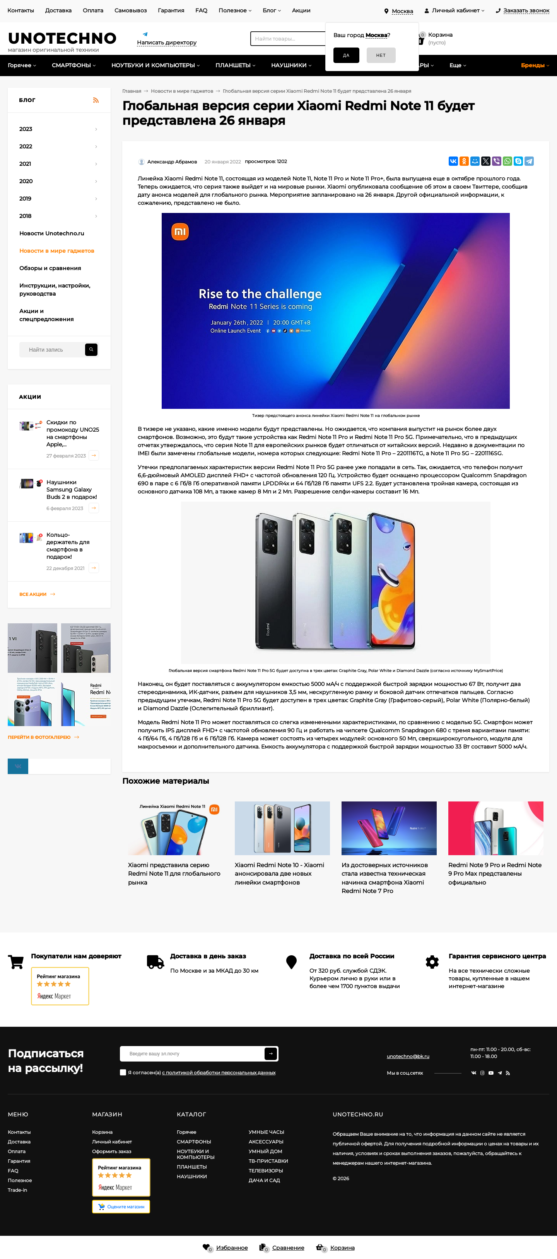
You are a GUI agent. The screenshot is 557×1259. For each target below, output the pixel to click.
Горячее (186, 1132)
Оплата (93, 10)
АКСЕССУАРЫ (266, 1142)
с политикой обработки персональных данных (218, 1072)
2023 (25, 129)
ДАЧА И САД (264, 1180)
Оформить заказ (111, 1151)
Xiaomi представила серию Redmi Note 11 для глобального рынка (174, 873)
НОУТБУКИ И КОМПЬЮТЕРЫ (196, 1154)
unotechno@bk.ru (408, 1056)
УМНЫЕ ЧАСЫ (266, 1132)
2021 (25, 163)
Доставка (58, 10)
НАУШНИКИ (192, 1176)
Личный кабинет (112, 1142)
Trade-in (17, 1190)
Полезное (233, 10)
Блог (269, 10)
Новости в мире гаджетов (56, 250)
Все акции (37, 594)
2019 (25, 198)
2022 (25, 146)
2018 (25, 216)
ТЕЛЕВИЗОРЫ (266, 1171)
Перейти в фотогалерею (43, 737)
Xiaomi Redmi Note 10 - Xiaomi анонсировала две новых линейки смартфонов (279, 873)
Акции (301, 10)
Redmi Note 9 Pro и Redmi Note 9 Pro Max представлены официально (495, 873)
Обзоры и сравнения (50, 268)
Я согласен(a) (197, 1072)
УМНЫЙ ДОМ (265, 1151)
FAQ (201, 10)
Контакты (20, 10)
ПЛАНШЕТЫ (192, 1167)
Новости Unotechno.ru (51, 233)
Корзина (102, 1132)
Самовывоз (130, 10)
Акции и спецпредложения (46, 315)
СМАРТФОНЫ (194, 1142)
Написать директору (166, 42)
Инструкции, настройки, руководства (54, 289)
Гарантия (171, 10)
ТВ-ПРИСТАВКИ (268, 1161)
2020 (25, 181)
